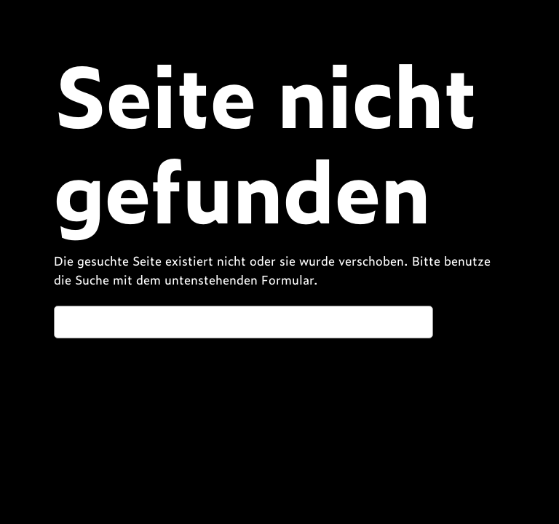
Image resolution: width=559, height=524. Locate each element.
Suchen (472, 321)
